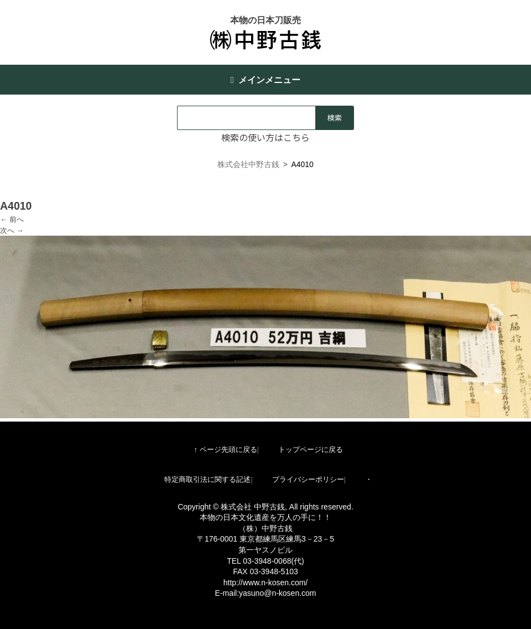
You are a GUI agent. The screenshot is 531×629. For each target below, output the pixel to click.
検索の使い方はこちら (265, 137)
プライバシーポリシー (308, 479)
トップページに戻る (310, 449)
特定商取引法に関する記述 (207, 479)
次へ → (12, 230)
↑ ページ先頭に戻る (225, 449)
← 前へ (12, 219)
